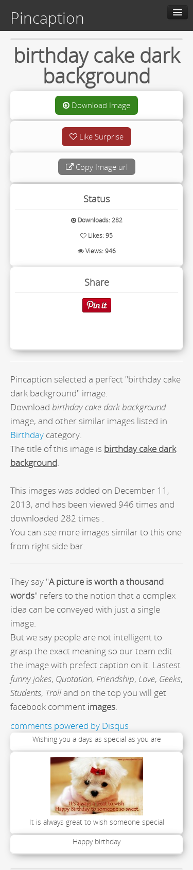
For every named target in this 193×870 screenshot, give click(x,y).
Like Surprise (96, 136)
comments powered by (69, 726)
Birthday (27, 435)
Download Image (96, 105)
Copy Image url (97, 167)
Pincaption (47, 18)
